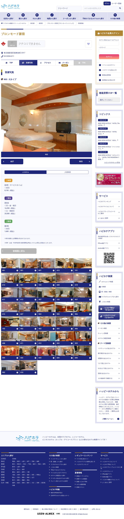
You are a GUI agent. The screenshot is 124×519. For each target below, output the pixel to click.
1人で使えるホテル (109, 363)
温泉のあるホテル (109, 373)
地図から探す (52, 16)
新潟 (13, 467)
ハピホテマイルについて (109, 206)
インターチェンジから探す (58, 459)
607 (8, 161)
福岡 (13, 483)
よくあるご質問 (109, 218)
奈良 (33, 475)
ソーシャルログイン (108, 65)
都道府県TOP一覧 (108, 93)
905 (84, 161)
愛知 (13, 472)
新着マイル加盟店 (81, 479)
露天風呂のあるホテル (109, 353)
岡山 (13, 477)
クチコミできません (29, 43)
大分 (33, 483)
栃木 (34, 464)
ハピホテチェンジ (107, 471)
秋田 (18, 461)
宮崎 (38, 483)
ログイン (109, 57)
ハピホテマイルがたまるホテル (107, 316)
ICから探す (37, 16)
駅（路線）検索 (105, 292)
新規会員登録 (106, 75)
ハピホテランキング (109, 201)
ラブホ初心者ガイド (81, 459)
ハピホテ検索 (105, 276)
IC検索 (102, 287)
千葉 (29, 464)
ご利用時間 (67, 172)
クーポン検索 (109, 328)
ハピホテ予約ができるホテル (107, 309)
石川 (13, 469)
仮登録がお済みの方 (108, 80)
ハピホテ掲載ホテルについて (110, 479)
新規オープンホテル (81, 476)
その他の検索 (115, 16)
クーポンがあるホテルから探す (59, 478)
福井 (23, 469)
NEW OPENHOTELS (55, 493)
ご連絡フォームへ (107, 419)
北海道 (14, 458)
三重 (28, 472)
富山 (18, 469)
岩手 (28, 461)
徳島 (18, 480)
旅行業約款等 (84, 509)
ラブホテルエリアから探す (109, 297)
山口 (33, 477)
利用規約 (36, 509)
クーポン (64, 63)
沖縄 (13, 485)
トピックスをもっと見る (112, 162)
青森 (13, 461)
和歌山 (39, 475)
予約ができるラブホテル (57, 470)
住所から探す (9, 16)
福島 (38, 461)
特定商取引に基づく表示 (69, 509)
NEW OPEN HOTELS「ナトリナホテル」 (109, 146)
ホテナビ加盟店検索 (109, 338)
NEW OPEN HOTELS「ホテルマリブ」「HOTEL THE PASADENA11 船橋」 (109, 155)
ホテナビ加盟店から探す (57, 475)
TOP (9, 63)
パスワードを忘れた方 (109, 70)
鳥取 (23, 477)
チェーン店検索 (109, 333)
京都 (23, 475)
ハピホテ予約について (108, 464)
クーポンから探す (69, 16)
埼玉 (24, 464)
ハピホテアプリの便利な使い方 (85, 461)
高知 (28, 480)
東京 (13, 464)
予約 (82, 63)
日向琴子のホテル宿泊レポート (59, 495)
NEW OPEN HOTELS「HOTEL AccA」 (107, 131)
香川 (13, 480)
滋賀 (28, 475)
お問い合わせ (96, 509)
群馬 (44, 464)
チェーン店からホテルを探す (58, 481)
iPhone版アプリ (109, 243)
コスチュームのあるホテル (109, 348)
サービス (103, 196)
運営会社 (27, 509)
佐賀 (18, 483)
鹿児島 (43, 483)
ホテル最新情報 (80, 484)
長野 (23, 467)
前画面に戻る (13, 251)
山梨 (18, 467)
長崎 (23, 483)
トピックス (104, 114)
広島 (18, 477)
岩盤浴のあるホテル (109, 358)
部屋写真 (27, 63)
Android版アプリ (109, 248)
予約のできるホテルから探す (93, 16)
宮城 (33, 461)
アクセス (45, 63)
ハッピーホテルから (109, 391)
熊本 (28, 483)
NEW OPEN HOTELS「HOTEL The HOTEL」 (109, 122)
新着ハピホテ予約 (81, 481)
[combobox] (100, 8)
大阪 (13, 475)
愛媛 (23, 480)
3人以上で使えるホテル (109, 368)
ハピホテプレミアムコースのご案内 (109, 212)
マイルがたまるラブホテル (58, 473)
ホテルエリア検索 (106, 281)
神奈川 (19, 464)
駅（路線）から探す (56, 461)
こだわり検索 (104, 302)
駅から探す (23, 16)
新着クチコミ (79, 487)
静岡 (23, 472)
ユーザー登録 (116, 3)
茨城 (39, 464)
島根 (28, 477)
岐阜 (18, 472)
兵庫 (18, 475)
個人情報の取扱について (50, 509)
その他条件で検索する (109, 378)
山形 (23, 461)
